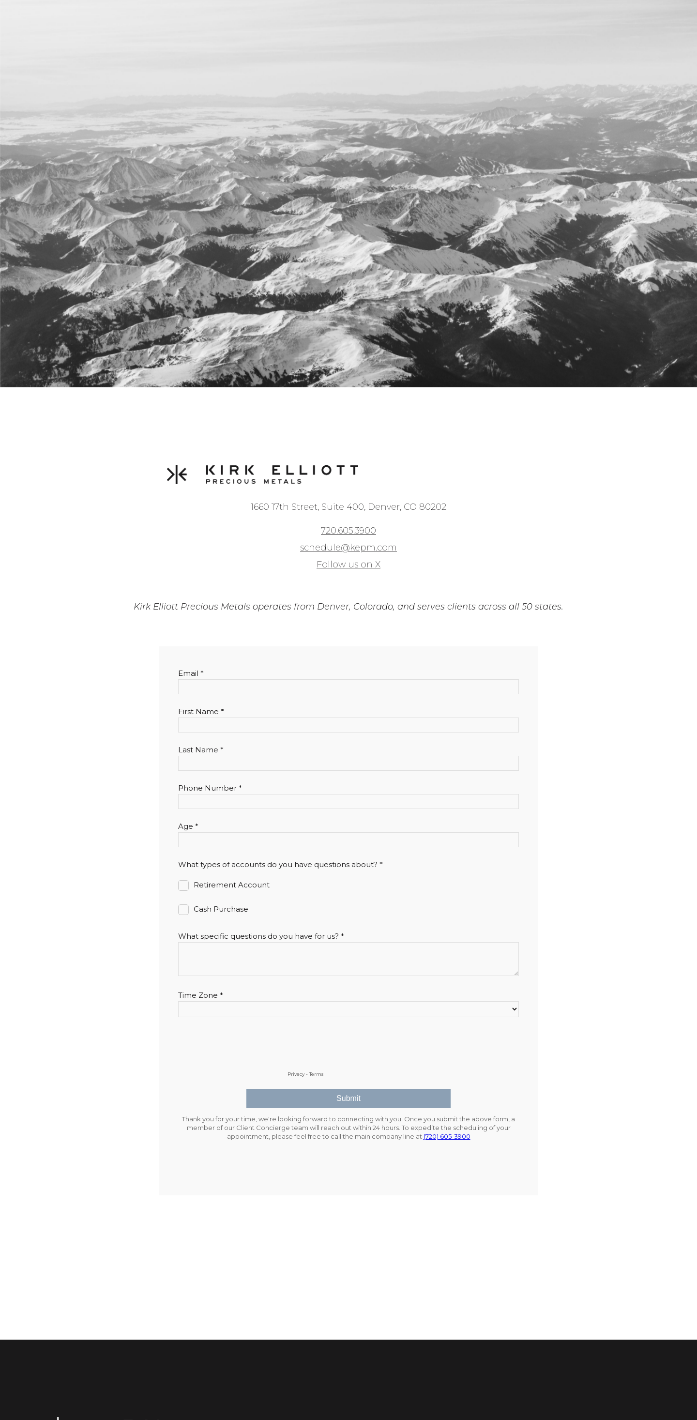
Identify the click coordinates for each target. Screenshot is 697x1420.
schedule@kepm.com (348, 547)
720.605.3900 (348, 530)
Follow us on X (348, 564)
